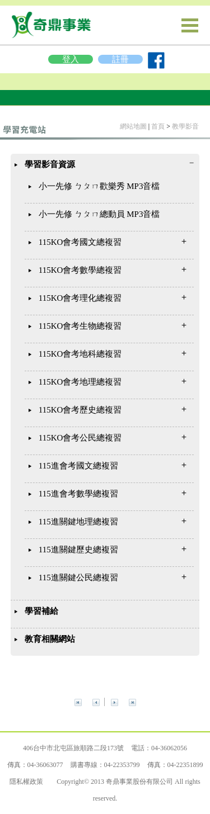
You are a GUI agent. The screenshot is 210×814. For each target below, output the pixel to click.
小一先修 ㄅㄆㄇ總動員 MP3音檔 (99, 214)
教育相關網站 (50, 639)
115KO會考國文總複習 (80, 242)
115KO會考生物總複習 (80, 325)
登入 (70, 59)
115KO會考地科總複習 (80, 353)
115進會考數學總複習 (78, 493)
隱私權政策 (26, 781)
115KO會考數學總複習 (80, 270)
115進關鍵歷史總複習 (78, 549)
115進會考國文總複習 (78, 465)
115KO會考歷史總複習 (80, 409)
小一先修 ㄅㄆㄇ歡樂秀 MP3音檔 (99, 186)
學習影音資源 (50, 164)
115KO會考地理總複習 (80, 381)
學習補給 (41, 611)
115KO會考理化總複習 (80, 298)
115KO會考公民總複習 (80, 437)
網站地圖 (133, 126)
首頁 (158, 126)
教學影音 (185, 126)
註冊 (120, 59)
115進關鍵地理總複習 (78, 521)
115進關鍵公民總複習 (78, 577)
